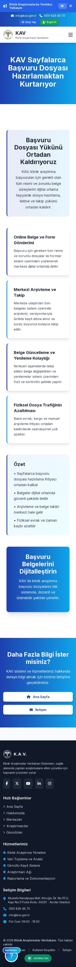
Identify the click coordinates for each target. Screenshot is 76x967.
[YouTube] (28, 783)
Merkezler (12, 819)
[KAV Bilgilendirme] (11, 955)
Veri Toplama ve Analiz (23, 859)
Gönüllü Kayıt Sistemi (21, 865)
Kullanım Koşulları (44, 950)
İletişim (38, 710)
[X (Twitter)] (17, 783)
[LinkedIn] (39, 783)
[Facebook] (6, 783)
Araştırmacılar (15, 826)
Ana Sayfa (38, 697)
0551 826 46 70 (52, 15)
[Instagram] (50, 783)
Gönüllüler (13, 832)
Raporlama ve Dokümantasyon (29, 878)
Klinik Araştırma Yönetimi (24, 853)
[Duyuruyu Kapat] (71, 6)
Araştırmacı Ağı (17, 872)
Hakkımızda (14, 813)
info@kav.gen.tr (23, 15)
